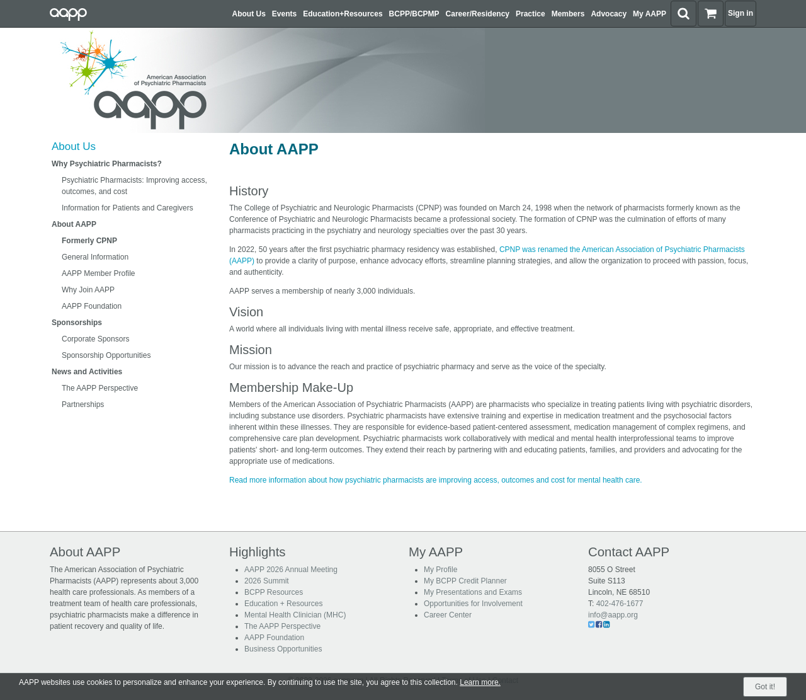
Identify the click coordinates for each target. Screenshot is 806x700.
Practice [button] (530, 13)
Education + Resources (283, 603)
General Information (95, 257)
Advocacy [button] (609, 13)
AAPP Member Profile (98, 273)
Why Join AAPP (88, 289)
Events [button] (284, 13)
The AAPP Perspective (100, 388)
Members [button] (568, 13)
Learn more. (480, 682)
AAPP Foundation (92, 306)
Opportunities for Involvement (473, 603)
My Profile (440, 569)
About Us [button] (249, 13)
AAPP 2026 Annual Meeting (291, 569)
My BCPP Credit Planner (465, 581)
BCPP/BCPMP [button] (414, 13)
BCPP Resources (273, 592)
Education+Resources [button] (342, 13)
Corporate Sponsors (95, 339)
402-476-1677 (620, 603)
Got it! (765, 686)
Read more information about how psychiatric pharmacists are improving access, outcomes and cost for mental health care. (435, 480)
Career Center (448, 615)
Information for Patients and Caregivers (127, 208)
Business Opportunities (283, 649)
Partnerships (83, 404)
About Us (74, 146)
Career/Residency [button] (477, 13)
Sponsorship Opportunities (106, 355)
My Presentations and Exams (473, 592)
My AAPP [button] (649, 13)
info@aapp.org (613, 615)
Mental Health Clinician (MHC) (295, 615)
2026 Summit (266, 581)
